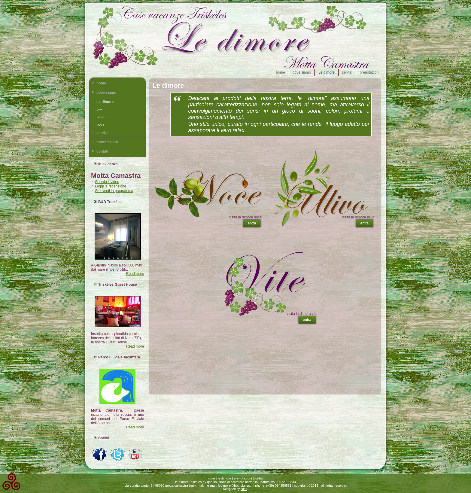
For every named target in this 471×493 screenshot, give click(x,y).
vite (99, 110)
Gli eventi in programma (114, 191)
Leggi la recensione (110, 186)
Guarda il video (107, 182)
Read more (135, 274)
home (280, 72)
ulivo (101, 117)
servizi (347, 72)
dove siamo (302, 72)
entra (252, 223)
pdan (244, 489)
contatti (102, 151)
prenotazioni (369, 72)
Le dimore (326, 72)
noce (101, 124)
